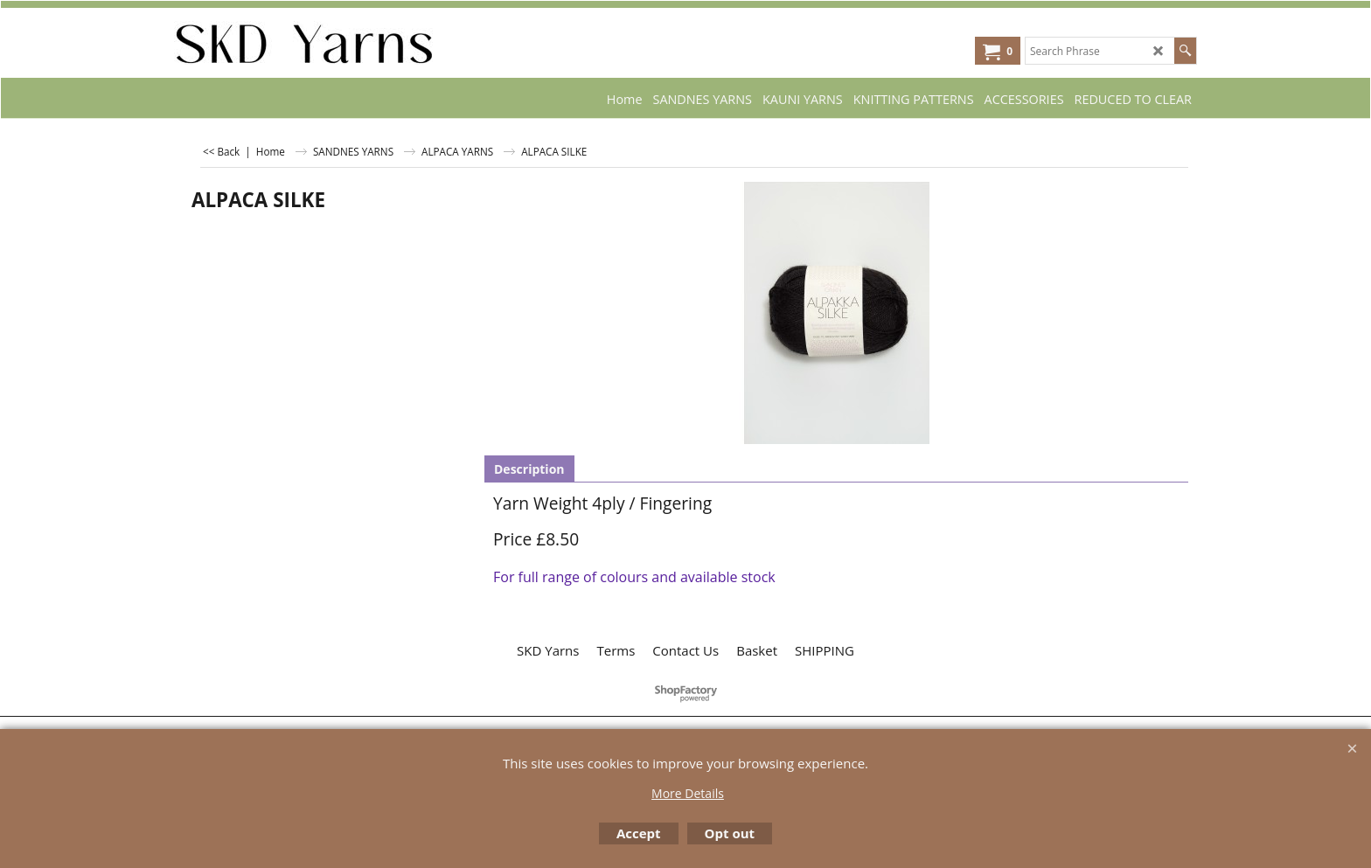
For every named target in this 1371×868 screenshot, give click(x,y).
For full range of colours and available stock (634, 577)
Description (529, 469)
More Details (687, 793)
